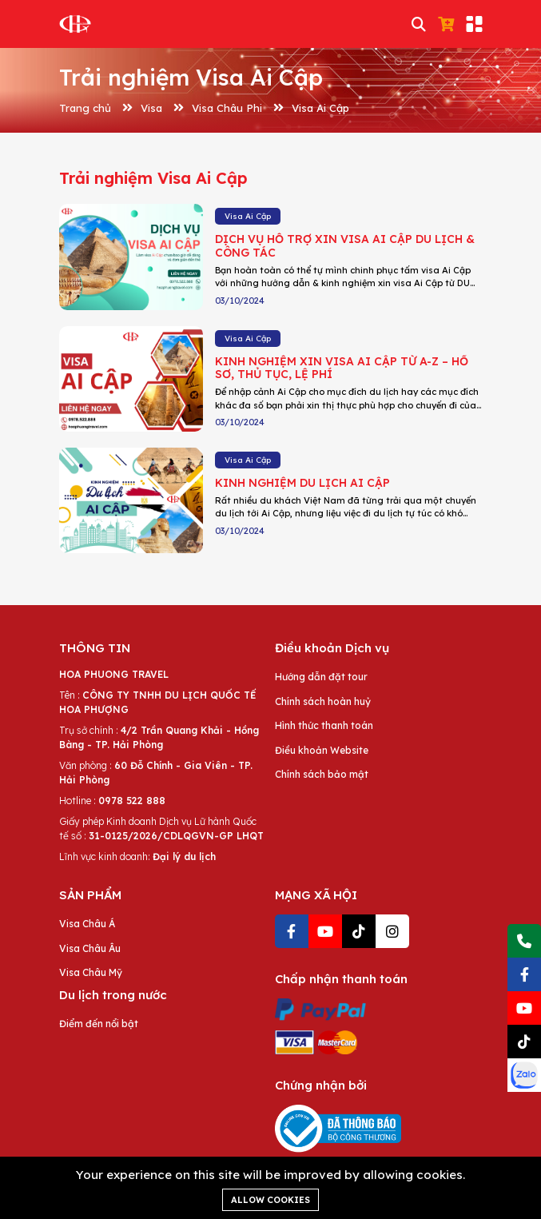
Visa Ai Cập (320, 108)
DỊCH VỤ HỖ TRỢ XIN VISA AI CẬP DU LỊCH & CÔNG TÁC (345, 246)
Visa (151, 108)
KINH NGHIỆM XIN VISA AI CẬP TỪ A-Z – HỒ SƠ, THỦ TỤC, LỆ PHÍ (341, 368)
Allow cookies (270, 1199)
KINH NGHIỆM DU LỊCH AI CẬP (302, 483)
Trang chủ (85, 108)
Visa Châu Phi (227, 108)
